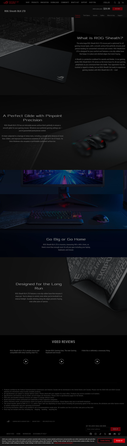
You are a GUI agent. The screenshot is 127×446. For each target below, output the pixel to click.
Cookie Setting (105, 441)
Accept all (119, 441)
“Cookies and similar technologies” (63, 443)
